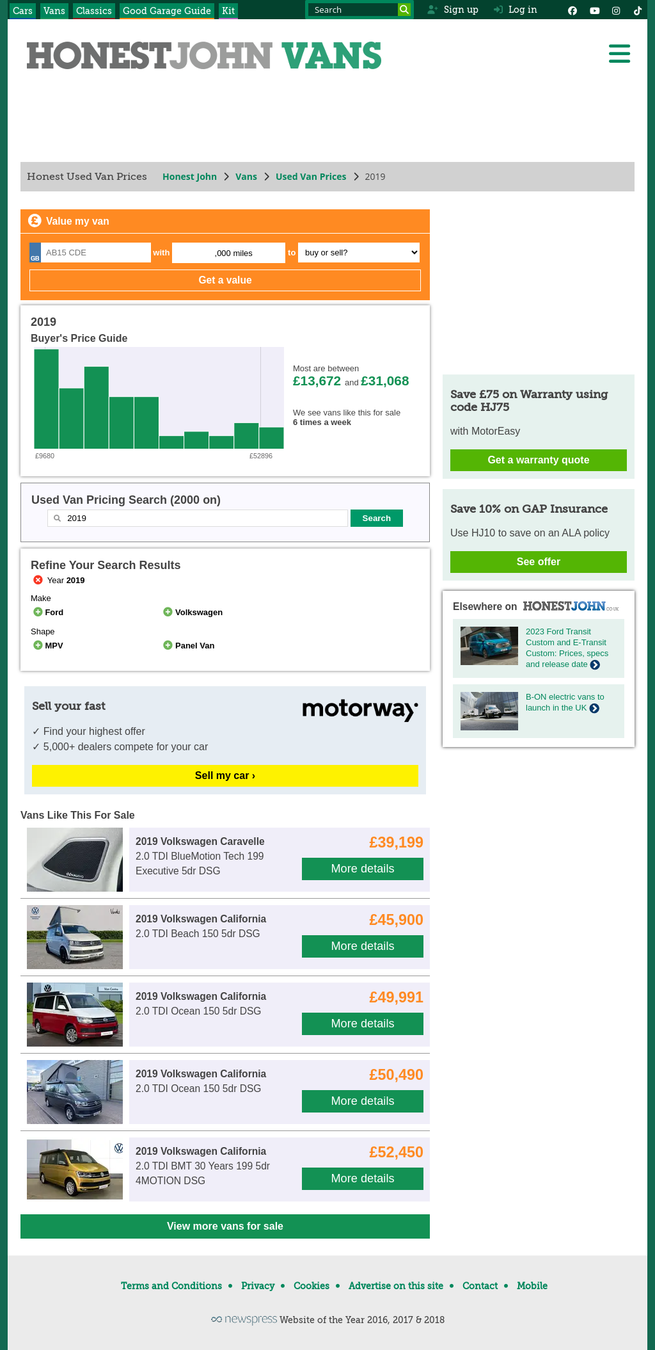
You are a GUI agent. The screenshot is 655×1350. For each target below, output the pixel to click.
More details (362, 868)
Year (58, 580)
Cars (23, 11)
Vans (54, 11)
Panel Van (188, 645)
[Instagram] (616, 9)
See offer (538, 561)
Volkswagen (192, 612)
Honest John (189, 176)
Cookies (311, 1286)
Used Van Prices (311, 176)
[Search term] (359, 9)
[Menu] (619, 54)
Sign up (452, 9)
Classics (94, 11)
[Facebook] (572, 9)
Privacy (257, 1286)
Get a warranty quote (538, 459)
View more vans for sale (225, 1226)
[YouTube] (594, 9)
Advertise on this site (396, 1286)
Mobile (532, 1286)
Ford (47, 612)
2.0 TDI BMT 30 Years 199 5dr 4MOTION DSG (203, 1166)
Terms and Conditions (171, 1286)
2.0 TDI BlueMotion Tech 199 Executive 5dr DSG (200, 856)
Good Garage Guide (167, 11)
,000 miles (234, 253)
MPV (47, 645)
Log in (515, 9)
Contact (480, 1286)
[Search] (404, 9)
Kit (228, 11)
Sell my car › (225, 775)
